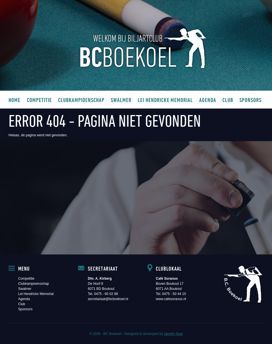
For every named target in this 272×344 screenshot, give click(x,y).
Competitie (39, 100)
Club (227, 100)
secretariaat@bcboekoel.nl (108, 299)
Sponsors (250, 100)
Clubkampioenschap (81, 100)
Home (14, 100)
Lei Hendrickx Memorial (165, 100)
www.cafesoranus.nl (171, 299)
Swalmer (121, 100)
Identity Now (173, 334)
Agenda (207, 100)
